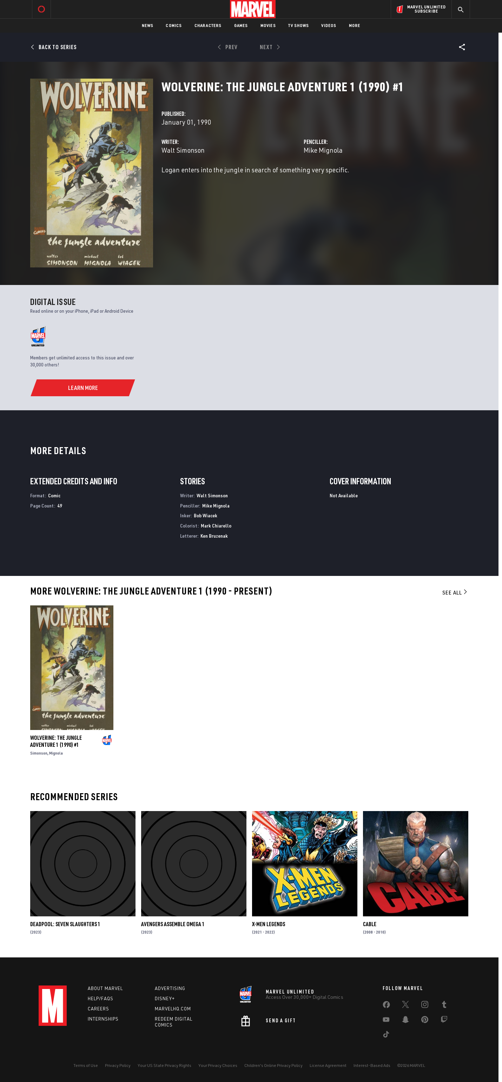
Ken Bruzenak (214, 536)
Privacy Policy (118, 1065)
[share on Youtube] (386, 1020)
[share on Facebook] (386, 1006)
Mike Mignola (323, 150)
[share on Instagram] (424, 1005)
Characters (208, 25)
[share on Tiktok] (386, 1035)
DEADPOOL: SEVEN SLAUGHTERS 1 (65, 924)
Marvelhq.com (173, 1008)
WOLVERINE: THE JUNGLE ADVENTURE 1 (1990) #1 (56, 741)
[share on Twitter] (405, 1005)
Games (241, 25)
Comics (173, 25)
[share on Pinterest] (424, 1020)
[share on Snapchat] (405, 1020)
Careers (98, 1008)
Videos (328, 25)
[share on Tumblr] (444, 1005)
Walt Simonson (183, 150)
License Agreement (328, 1065)
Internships (103, 1019)
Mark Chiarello (216, 526)
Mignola (56, 753)
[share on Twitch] (444, 1020)
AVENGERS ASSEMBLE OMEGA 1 (173, 924)
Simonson (38, 753)
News (147, 25)
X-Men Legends (268, 924)
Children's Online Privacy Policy (273, 1065)
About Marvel (105, 988)
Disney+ (165, 998)
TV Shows (298, 25)
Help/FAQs (100, 998)
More (355, 25)
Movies (268, 25)
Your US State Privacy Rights (164, 1065)
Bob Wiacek (205, 515)
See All (455, 592)
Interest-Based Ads (372, 1065)
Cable (369, 924)
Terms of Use (85, 1065)
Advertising (170, 988)
